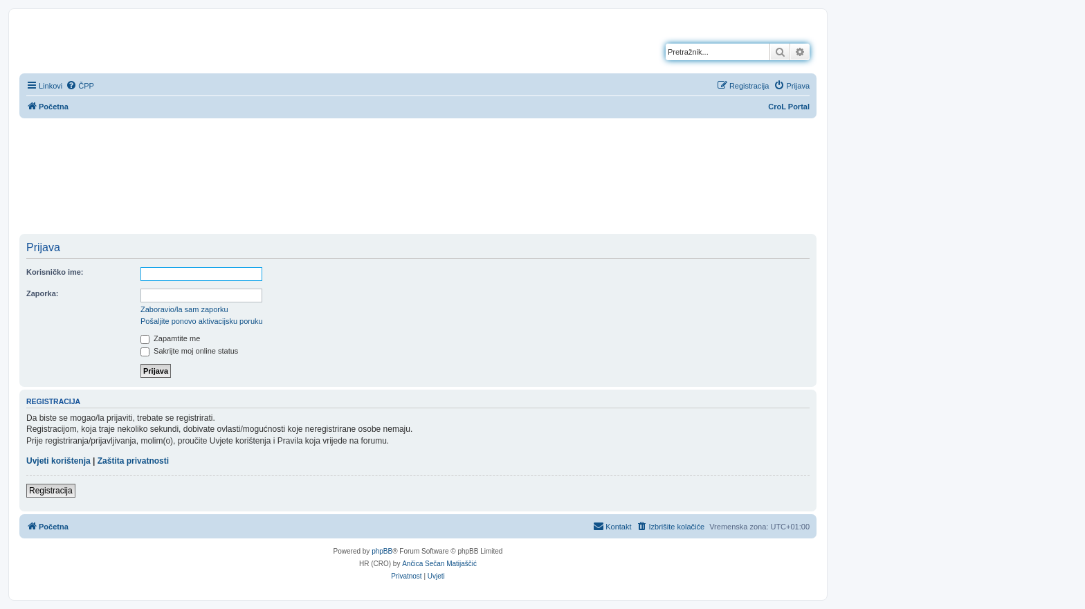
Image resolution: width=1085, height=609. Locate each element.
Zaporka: (42, 293)
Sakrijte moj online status (189, 351)
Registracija (51, 491)
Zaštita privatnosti (133, 461)
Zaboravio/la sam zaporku (184, 309)
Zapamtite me (170, 338)
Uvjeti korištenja (58, 461)
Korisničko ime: (55, 272)
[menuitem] (80, 86)
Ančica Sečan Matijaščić (439, 563)
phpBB (382, 551)
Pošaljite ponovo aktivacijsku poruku (201, 321)
